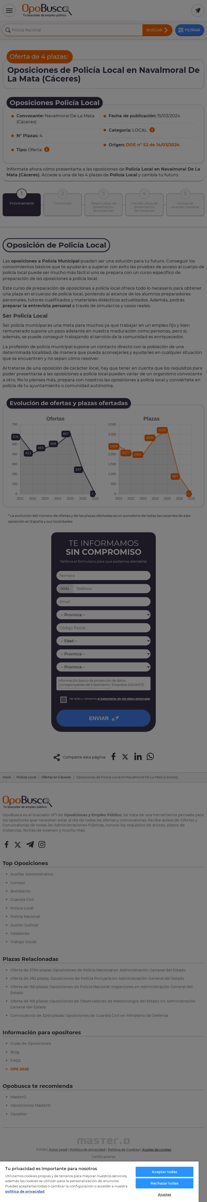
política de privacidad (24, 1191)
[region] (99, 1181)
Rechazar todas (165, 1183)
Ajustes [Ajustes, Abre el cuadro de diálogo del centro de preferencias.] (164, 1194)
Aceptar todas (164, 1172)
